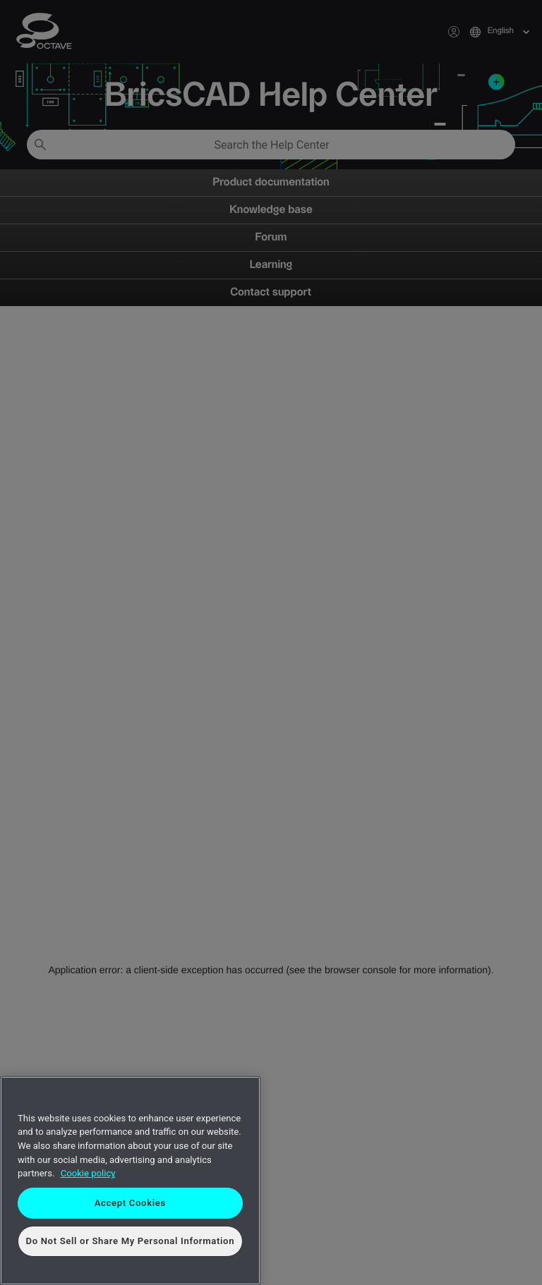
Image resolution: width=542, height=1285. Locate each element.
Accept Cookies (130, 1203)
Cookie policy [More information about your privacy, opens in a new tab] (88, 1173)
